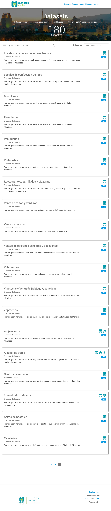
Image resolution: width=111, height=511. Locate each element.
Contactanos (94, 492)
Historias (88, 4)
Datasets (67, 4)
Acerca (96, 4)
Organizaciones (78, 4)
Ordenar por (77, 45)
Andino (88, 498)
